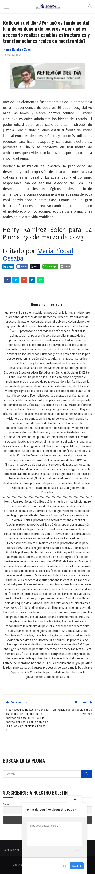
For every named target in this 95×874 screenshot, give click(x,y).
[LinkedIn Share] (8, 266)
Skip (64, 865)
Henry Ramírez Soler (17, 49)
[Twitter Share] (35, 266)
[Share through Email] (65, 266)
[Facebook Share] (22, 266)
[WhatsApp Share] (50, 266)
